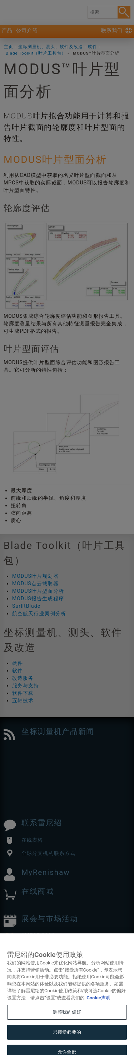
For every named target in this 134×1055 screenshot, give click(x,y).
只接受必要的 (67, 1040)
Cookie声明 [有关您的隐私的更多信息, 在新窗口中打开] (98, 1006)
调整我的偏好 (67, 1021)
